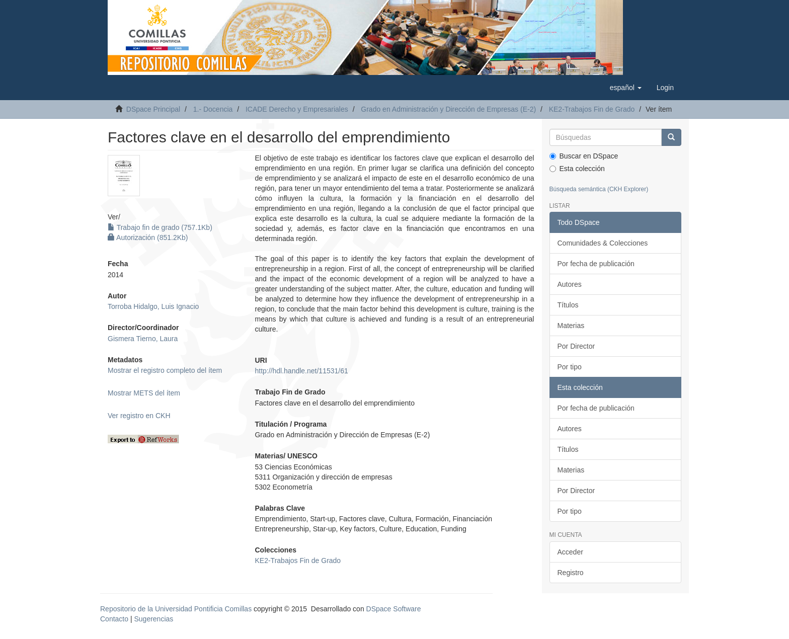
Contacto (114, 619)
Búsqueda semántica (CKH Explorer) (599, 189)
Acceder (570, 552)
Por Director (576, 346)
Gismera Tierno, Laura (143, 339)
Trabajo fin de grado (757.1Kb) (160, 227)
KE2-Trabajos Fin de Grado (592, 109)
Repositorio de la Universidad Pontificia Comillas (176, 609)
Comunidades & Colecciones (603, 243)
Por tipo (570, 367)
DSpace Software (393, 609)
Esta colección (577, 169)
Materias (571, 326)
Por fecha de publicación (596, 264)
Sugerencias (153, 619)
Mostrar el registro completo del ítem (165, 370)
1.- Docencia (213, 109)
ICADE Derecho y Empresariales (297, 109)
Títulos (568, 305)
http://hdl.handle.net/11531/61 (301, 371)
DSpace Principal (153, 109)
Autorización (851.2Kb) (148, 237)
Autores (570, 284)
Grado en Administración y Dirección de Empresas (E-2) (448, 109)
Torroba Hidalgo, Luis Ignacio (153, 306)
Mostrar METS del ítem (144, 393)
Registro (571, 573)
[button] (625, 87)
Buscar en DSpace (583, 156)
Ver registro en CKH (139, 416)
